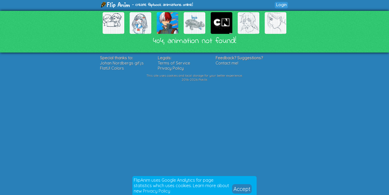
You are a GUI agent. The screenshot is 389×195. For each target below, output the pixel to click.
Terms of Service (174, 63)
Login (281, 4)
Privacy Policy (156, 191)
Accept (241, 189)
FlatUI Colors (112, 68)
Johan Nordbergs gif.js (122, 63)
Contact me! (227, 63)
